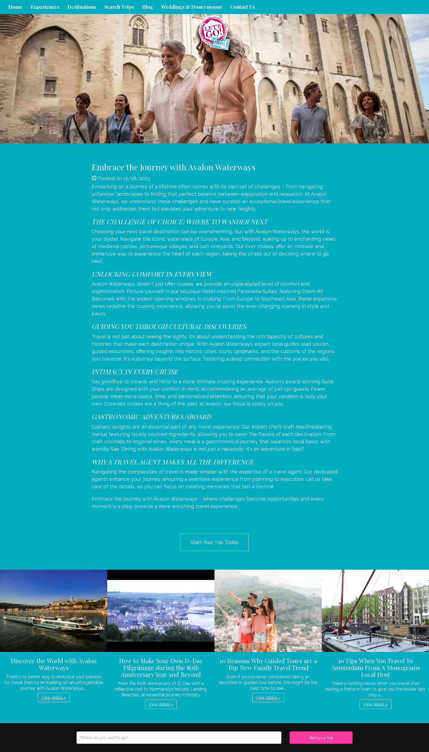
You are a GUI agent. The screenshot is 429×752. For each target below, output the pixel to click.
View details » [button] (53, 697)
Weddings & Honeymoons (191, 7)
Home (15, 7)
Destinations (81, 7)
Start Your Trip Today (214, 542)
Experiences (45, 7)
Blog (147, 7)
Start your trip (321, 738)
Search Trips (119, 7)
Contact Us (242, 7)
